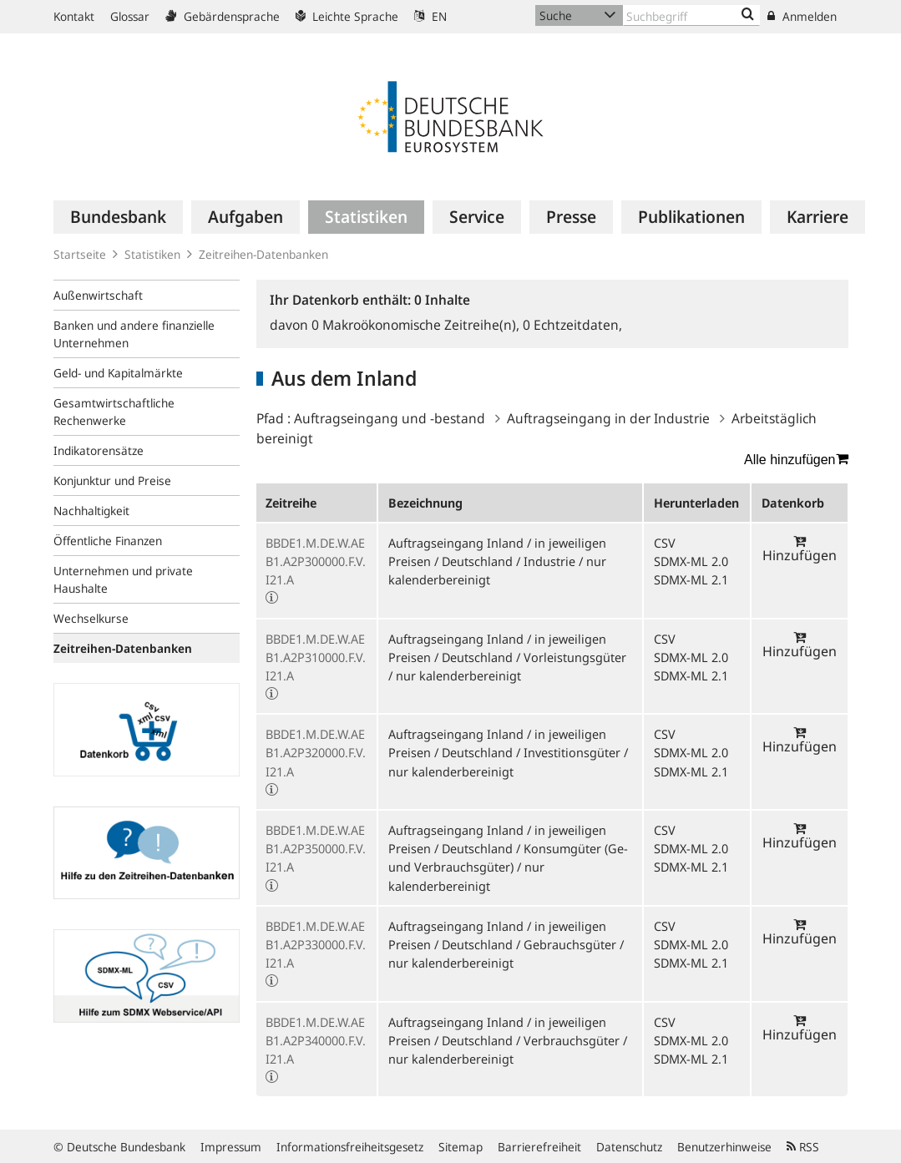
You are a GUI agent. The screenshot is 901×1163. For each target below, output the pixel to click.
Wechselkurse (91, 618)
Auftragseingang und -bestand (389, 418)
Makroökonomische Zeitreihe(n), (417, 325)
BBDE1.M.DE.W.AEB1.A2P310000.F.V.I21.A (316, 657)
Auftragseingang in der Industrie (608, 418)
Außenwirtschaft (98, 295)
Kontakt (73, 16)
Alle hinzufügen (796, 459)
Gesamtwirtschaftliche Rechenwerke (114, 411)
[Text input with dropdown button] (692, 15)
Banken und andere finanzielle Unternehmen (134, 334)
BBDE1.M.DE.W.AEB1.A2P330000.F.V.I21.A (316, 944)
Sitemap (460, 1147)
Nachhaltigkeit (91, 510)
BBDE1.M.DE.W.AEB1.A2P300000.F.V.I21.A (316, 561)
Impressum (230, 1147)
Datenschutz (629, 1147)
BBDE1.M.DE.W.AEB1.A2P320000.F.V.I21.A (316, 752)
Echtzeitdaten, (572, 325)
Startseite (79, 254)
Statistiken (152, 254)
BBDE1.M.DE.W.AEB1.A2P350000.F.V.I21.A (316, 848)
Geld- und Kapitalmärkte (118, 373)
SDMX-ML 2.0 (691, 561)
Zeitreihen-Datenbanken (263, 254)
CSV (665, 542)
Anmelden (802, 16)
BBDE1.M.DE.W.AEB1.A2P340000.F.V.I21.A (316, 1040)
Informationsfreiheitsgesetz (349, 1147)
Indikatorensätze (98, 450)
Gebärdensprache (222, 16)
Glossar (129, 16)
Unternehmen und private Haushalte (123, 579)
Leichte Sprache (347, 16)
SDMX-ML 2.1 (691, 579)
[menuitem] (118, 217)
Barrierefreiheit (539, 1147)
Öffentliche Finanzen (107, 541)
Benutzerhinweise (724, 1147)
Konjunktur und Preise (112, 480)
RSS (803, 1147)
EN (430, 16)
